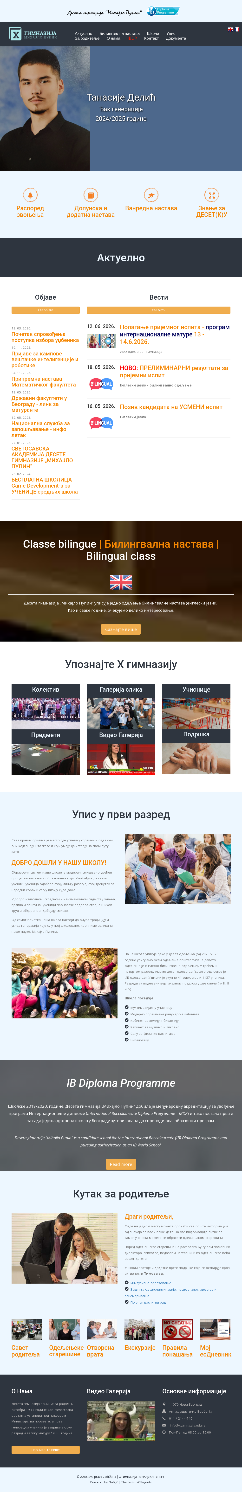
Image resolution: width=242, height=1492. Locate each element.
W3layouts (144, 1482)
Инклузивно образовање (148, 1283)
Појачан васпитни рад (145, 1302)
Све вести (158, 310)
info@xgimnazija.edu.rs (187, 1425)
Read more (121, 1164)
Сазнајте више (121, 629)
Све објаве (45, 310)
